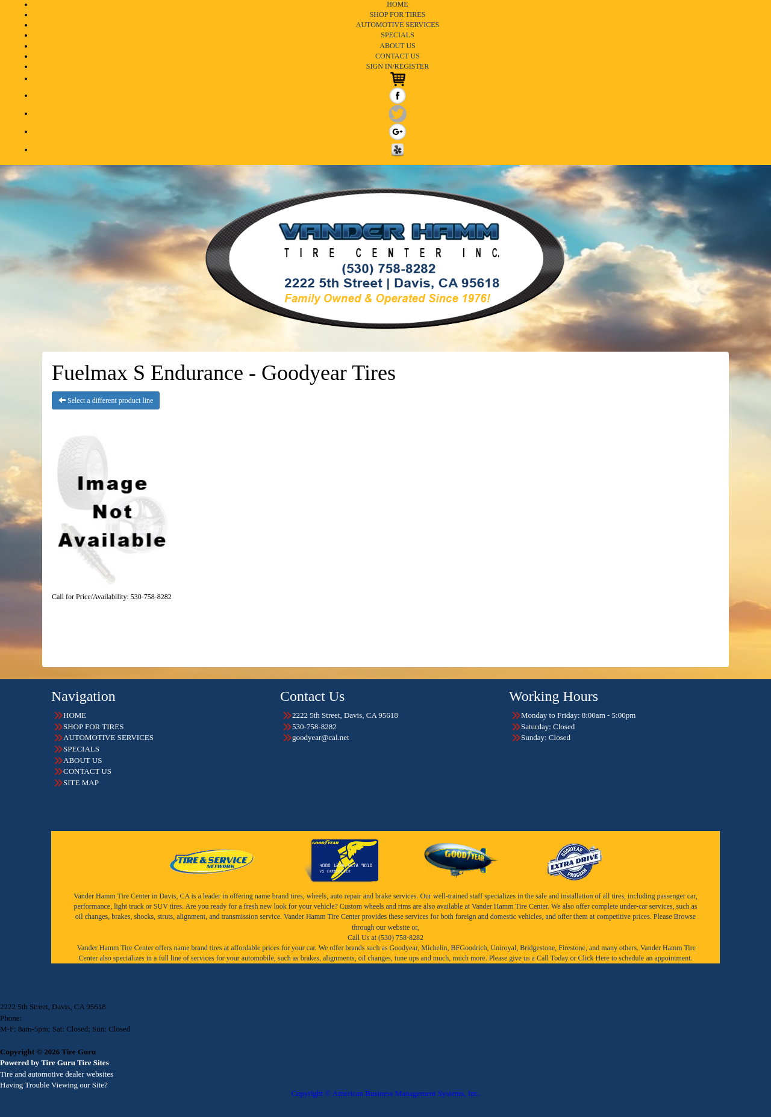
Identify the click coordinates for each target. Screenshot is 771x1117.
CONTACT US (397, 56)
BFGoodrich (469, 948)
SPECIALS (397, 35)
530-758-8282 (45, 1017)
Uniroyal (504, 948)
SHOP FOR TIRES (398, 14)
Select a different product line (105, 400)
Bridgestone (537, 948)
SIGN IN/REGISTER (397, 66)
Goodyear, (404, 948)
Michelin (434, 948)
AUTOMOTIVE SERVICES (398, 24)
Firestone (571, 948)
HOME (397, 4)
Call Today (553, 958)
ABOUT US (397, 46)
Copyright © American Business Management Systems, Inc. (385, 1093)
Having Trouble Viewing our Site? (54, 1084)
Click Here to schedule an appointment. (635, 958)
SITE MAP (81, 782)
